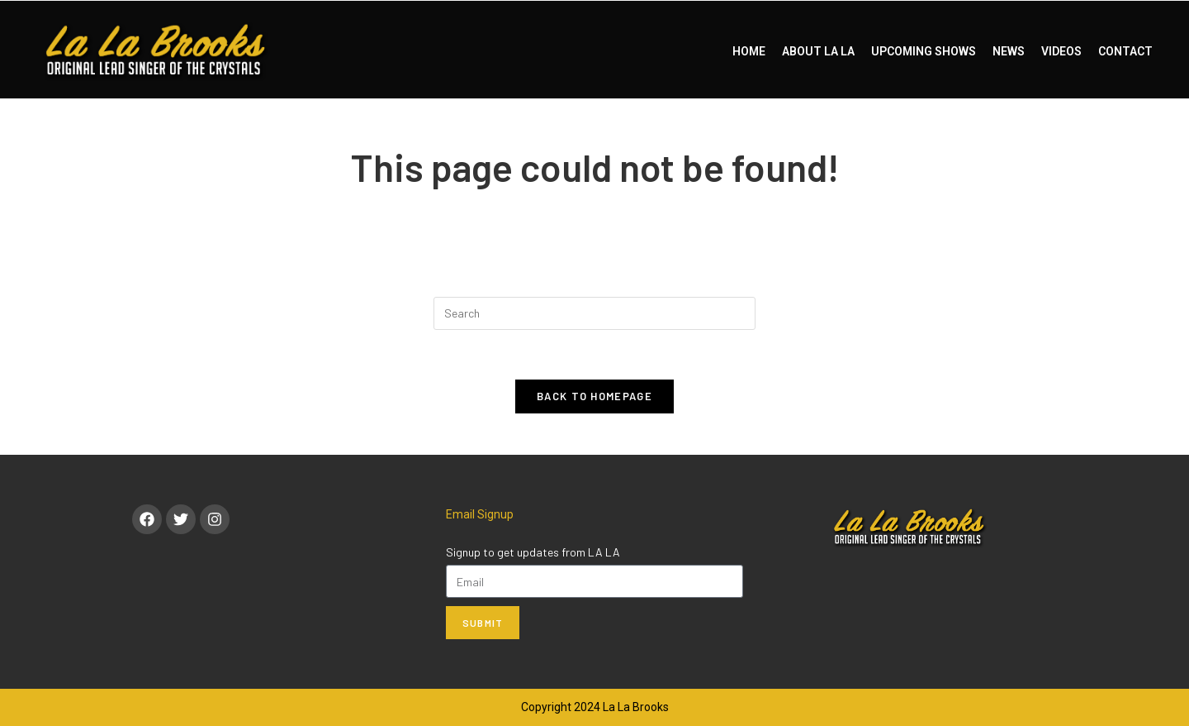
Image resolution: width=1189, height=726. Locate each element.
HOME (748, 51)
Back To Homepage (594, 396)
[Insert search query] (594, 313)
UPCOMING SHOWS (923, 51)
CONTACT (1125, 51)
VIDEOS (1061, 51)
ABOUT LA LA (818, 51)
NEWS (1008, 51)
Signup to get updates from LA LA (533, 552)
